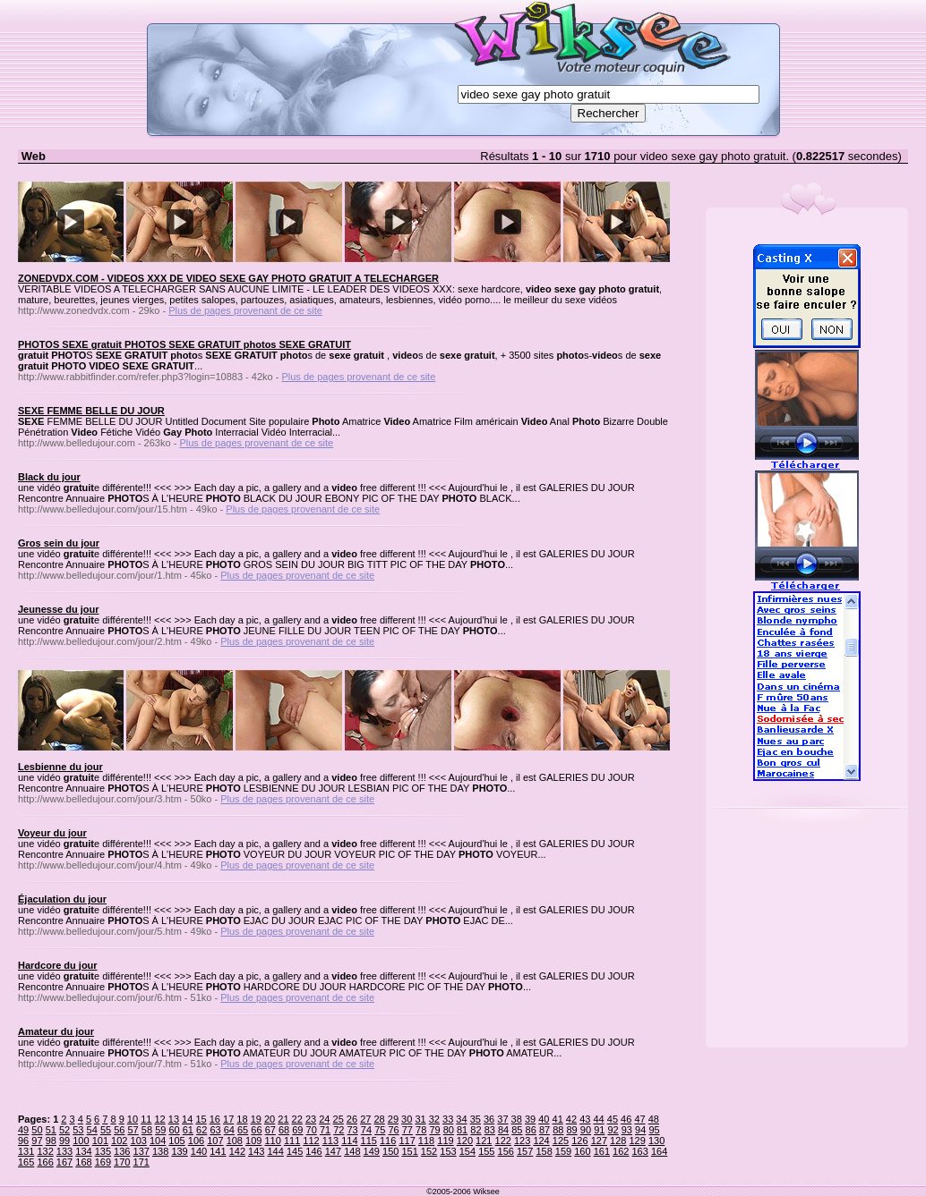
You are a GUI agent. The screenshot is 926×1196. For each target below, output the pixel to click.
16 (215, 1119)
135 (103, 1151)
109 (253, 1140)
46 (626, 1119)
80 (448, 1129)
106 (196, 1140)
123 (522, 1140)
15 (200, 1119)
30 (406, 1119)
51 (51, 1129)
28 (378, 1119)
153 (448, 1151)
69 (297, 1129)
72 (338, 1129)
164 (659, 1151)
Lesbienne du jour (60, 766)
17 (228, 1119)
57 (133, 1129)
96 (23, 1140)
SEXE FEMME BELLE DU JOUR (91, 410)
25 (338, 1119)
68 (284, 1129)
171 (141, 1162)
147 (333, 1151)
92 (612, 1129)
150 (390, 1151)
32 (434, 1119)
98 (51, 1140)
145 (295, 1151)
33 (447, 1119)
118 (426, 1140)
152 (429, 1151)
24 (324, 1119)
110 (272, 1140)
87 (544, 1129)
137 (141, 1151)
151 (409, 1151)
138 (160, 1151)
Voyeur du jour (52, 832)
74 (366, 1129)
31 (420, 1119)
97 (36, 1140)
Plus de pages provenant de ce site (245, 310)
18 (241, 1119)
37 (502, 1119)
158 (544, 1151)
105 (176, 1140)
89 (572, 1129)
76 (393, 1129)
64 (229, 1129)
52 (64, 1129)
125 (561, 1140)
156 (506, 1151)
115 (369, 1140)
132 (45, 1151)
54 (92, 1129)
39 (530, 1119)
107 (215, 1140)
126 (579, 1140)
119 (445, 1140)
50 (36, 1129)
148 (352, 1151)
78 (421, 1129)
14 (187, 1119)
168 (83, 1162)
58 (146, 1129)
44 (598, 1119)
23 (310, 1119)
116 (388, 1140)
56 (119, 1129)
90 (585, 1129)
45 (612, 1119)
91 (599, 1129)
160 (582, 1151)
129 (637, 1140)
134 (83, 1151)
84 (503, 1129)
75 (379, 1129)
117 (407, 1140)
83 (489, 1129)
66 (256, 1129)
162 (621, 1151)
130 (656, 1140)
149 (372, 1151)
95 (653, 1129)
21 (283, 1119)
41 (558, 1119)
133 (64, 1151)
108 (235, 1140)
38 (516, 1119)
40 (543, 1119)
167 (64, 1162)
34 (461, 1119)
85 (516, 1129)
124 (541, 1140)
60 (173, 1129)
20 (269, 1119)
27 (365, 1119)
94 (640, 1129)
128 (618, 1140)
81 (462, 1129)
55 (105, 1129)
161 (602, 1151)
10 (132, 1119)
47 (639, 1119)
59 (160, 1129)
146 (313, 1151)
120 (465, 1140)
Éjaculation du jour (62, 899)
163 (640, 1151)
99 (64, 1140)
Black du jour (49, 476)
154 (467, 1151)
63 (215, 1129)
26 (352, 1119)
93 (627, 1129)
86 (531, 1129)
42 (571, 1119)
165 (26, 1162)
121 (484, 1140)
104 (158, 1140)
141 (218, 1151)
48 (653, 1119)
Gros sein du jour (58, 543)
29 (393, 1119)
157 (525, 1151)
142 (237, 1151)
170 (122, 1162)
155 (486, 1151)
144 (275, 1151)
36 (489, 1119)
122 (503, 1140)
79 (434, 1129)
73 (352, 1129)
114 (349, 1140)
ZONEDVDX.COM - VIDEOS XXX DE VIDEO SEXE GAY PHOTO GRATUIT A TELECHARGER (228, 278)
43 (584, 1119)
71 (325, 1129)
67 (270, 1129)
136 (122, 1151)
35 (475, 1119)
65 (242, 1129)
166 (45, 1162)
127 (599, 1140)
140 (199, 1151)
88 (558, 1129)
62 (201, 1129)
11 (146, 1119)
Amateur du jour (56, 1031)
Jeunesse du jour (58, 609)
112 (311, 1140)
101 (100, 1140)
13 (173, 1119)
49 (23, 1129)
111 (292, 1140)
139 (179, 1151)
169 (103, 1162)
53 (78, 1129)
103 (139, 1140)
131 (26, 1151)
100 (81, 1140)
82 (475, 1129)
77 (407, 1129)
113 (330, 1140)
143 (256, 1151)
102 (119, 1140)
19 (256, 1119)
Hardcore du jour (58, 965)
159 (563, 1151)
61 (188, 1129)
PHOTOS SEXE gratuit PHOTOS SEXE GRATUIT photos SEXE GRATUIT (184, 344)
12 (159, 1119)
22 (297, 1119)
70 (311, 1129)
